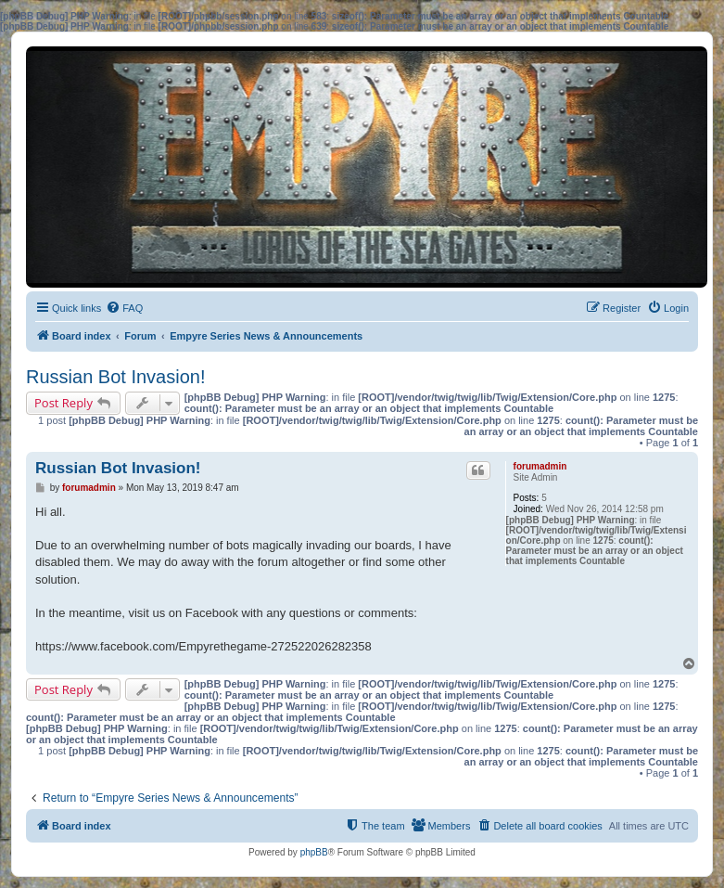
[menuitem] (124, 308)
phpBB (314, 852)
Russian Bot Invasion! (115, 377)
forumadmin (540, 466)
